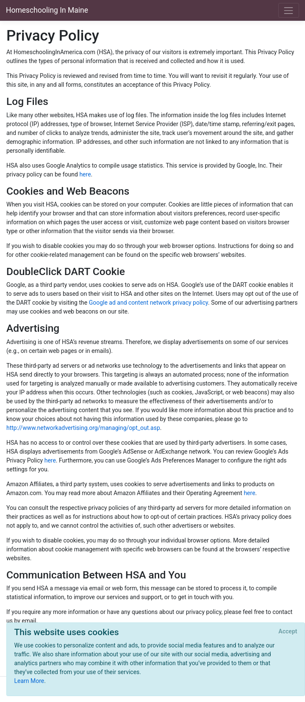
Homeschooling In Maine (47, 10)
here (85, 174)
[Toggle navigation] (288, 10)
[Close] (288, 632)
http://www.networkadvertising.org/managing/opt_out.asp (83, 427)
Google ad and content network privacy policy (148, 302)
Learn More (29, 680)
